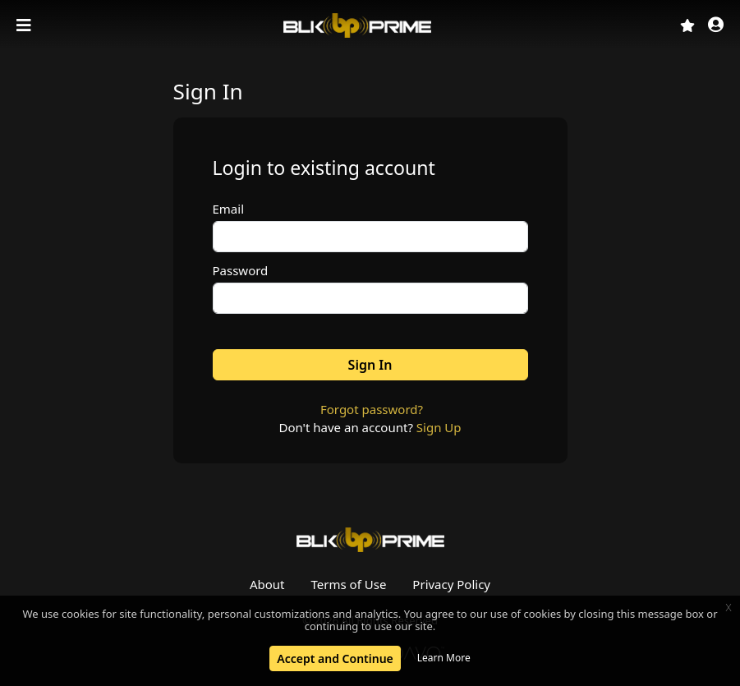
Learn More (444, 658)
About (267, 584)
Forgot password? (371, 409)
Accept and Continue (335, 658)
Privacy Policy (451, 584)
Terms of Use (349, 584)
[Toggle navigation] (25, 25)
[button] (715, 26)
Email (229, 208)
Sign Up (439, 427)
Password (241, 270)
